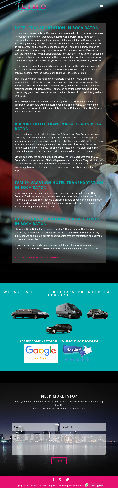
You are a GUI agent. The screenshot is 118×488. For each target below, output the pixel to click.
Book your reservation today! (37, 257)
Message (59, 444)
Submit (59, 460)
